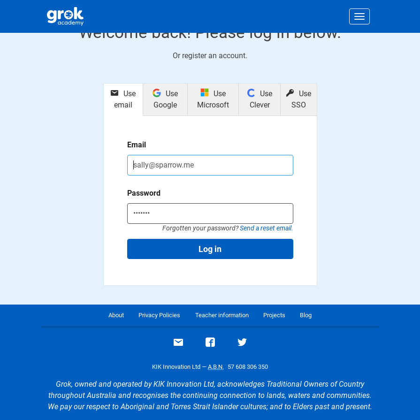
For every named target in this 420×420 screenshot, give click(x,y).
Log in (210, 249)
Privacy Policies (159, 315)
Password (143, 193)
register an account (213, 55)
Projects (274, 315)
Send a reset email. (266, 228)
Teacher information (222, 315)
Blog (306, 315)
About (116, 315)
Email (136, 144)
